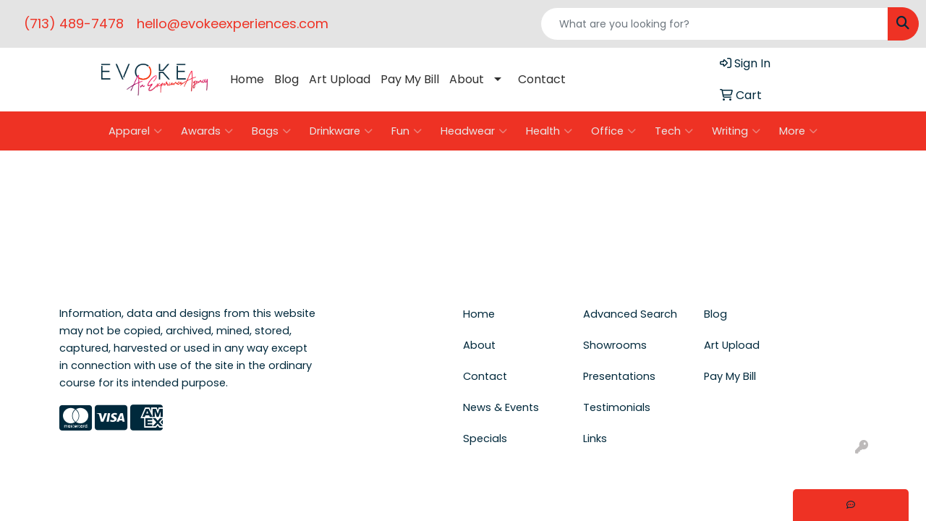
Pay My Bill (410, 79)
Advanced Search (630, 314)
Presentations (619, 376)
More (798, 131)
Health (549, 131)
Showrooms (615, 345)
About (466, 79)
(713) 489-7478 (74, 23)
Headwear (474, 131)
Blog (286, 79)
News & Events (501, 407)
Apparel (135, 131)
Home (247, 79)
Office (613, 131)
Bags (271, 131)
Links (595, 438)
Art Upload (339, 79)
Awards (207, 131)
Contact (542, 79)
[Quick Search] (714, 24)
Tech (674, 131)
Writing (736, 131)
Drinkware (341, 131)
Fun (406, 131)
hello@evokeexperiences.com (232, 23)
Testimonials (616, 407)
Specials (485, 438)
